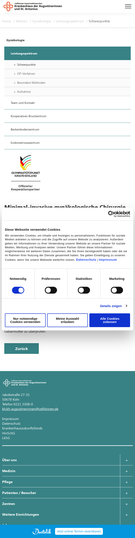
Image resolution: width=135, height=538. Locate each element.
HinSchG (8, 433)
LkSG (6, 437)
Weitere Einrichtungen (20, 514)
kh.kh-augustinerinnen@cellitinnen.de (30, 408)
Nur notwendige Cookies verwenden (25, 320)
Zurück (21, 348)
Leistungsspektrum (70, 21)
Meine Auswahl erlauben (67, 320)
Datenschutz (86, 259)
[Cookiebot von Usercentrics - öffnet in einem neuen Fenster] (111, 214)
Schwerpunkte (99, 21)
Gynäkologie (42, 21)
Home (7, 21)
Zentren (8, 503)
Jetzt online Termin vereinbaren (79, 531)
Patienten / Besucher (19, 492)
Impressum (108, 259)
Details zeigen (111, 306)
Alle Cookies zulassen (109, 320)
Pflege (7, 481)
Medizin (22, 21)
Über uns (9, 460)
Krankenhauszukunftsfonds (22, 428)
